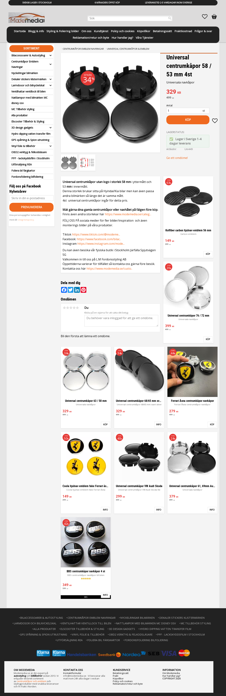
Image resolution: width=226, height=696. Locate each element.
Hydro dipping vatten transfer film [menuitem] (30, 133)
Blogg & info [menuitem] (36, 31)
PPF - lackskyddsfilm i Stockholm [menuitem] (30, 158)
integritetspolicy (26, 219)
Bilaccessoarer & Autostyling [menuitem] (28, 55)
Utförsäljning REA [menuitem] (21, 164)
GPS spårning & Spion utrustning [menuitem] (30, 140)
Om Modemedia (171, 672)
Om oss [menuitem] (86, 31)
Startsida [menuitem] (20, 31)
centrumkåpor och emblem (31, 680)
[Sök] (169, 18)
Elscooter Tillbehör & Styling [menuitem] (27, 121)
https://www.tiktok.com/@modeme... (96, 234)
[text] (192, 92)
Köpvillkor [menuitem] (143, 31)
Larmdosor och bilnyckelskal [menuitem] (27, 85)
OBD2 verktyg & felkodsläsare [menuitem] (29, 152)
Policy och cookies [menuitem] (122, 31)
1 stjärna (64, 307)
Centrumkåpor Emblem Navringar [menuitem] (24, 64)
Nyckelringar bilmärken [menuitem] (24, 73)
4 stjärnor (74, 307)
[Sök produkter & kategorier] (129, 18)
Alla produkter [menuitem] (19, 115)
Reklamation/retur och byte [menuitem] (91, 37)
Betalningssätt (120, 672)
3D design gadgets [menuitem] (22, 127)
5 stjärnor (77, 307)
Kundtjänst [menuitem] (101, 31)
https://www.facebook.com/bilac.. (99, 239)
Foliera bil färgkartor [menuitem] (23, 170)
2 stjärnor (67, 307)
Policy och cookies (123, 680)
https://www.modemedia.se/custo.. (109, 269)
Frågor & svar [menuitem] (203, 31)
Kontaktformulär (72, 672)
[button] (206, 16)
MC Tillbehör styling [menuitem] (22, 109)
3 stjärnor (70, 307)
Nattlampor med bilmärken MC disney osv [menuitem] (29, 100)
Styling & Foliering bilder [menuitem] (62, 31)
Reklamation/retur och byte (128, 683)
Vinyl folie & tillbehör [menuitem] (23, 146)
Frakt (115, 675)
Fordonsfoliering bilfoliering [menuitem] (27, 176)
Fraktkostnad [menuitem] (183, 31)
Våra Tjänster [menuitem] (144, 37)
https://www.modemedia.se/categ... (128, 214)
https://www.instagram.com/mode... (101, 244)
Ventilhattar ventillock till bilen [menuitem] (28, 91)
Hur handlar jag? (171, 675)
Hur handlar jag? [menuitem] (122, 37)
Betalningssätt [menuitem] (162, 31)
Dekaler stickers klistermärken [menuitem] (28, 79)
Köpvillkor (118, 678)
